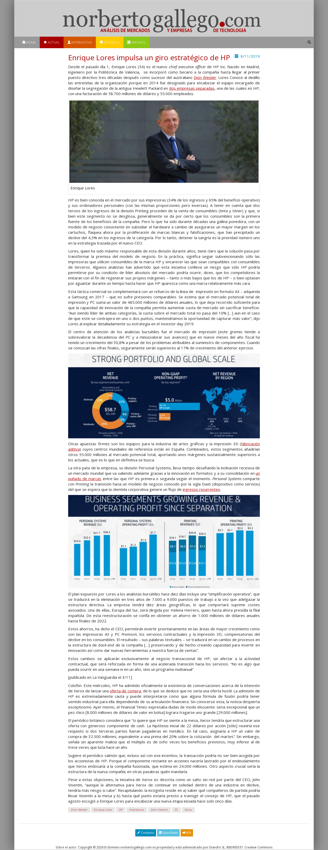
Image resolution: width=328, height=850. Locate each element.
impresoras (136, 810)
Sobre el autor (66, 847)
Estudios (110, 42)
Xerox (188, 810)
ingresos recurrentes (201, 489)
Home (29, 42)
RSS (186, 833)
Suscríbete (168, 833)
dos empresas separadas (192, 88)
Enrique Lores (103, 810)
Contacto (145, 833)
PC (176, 810)
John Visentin (159, 810)
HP (120, 810)
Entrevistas (79, 42)
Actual (52, 42)
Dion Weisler (205, 77)
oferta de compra (125, 690)
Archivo (136, 42)
